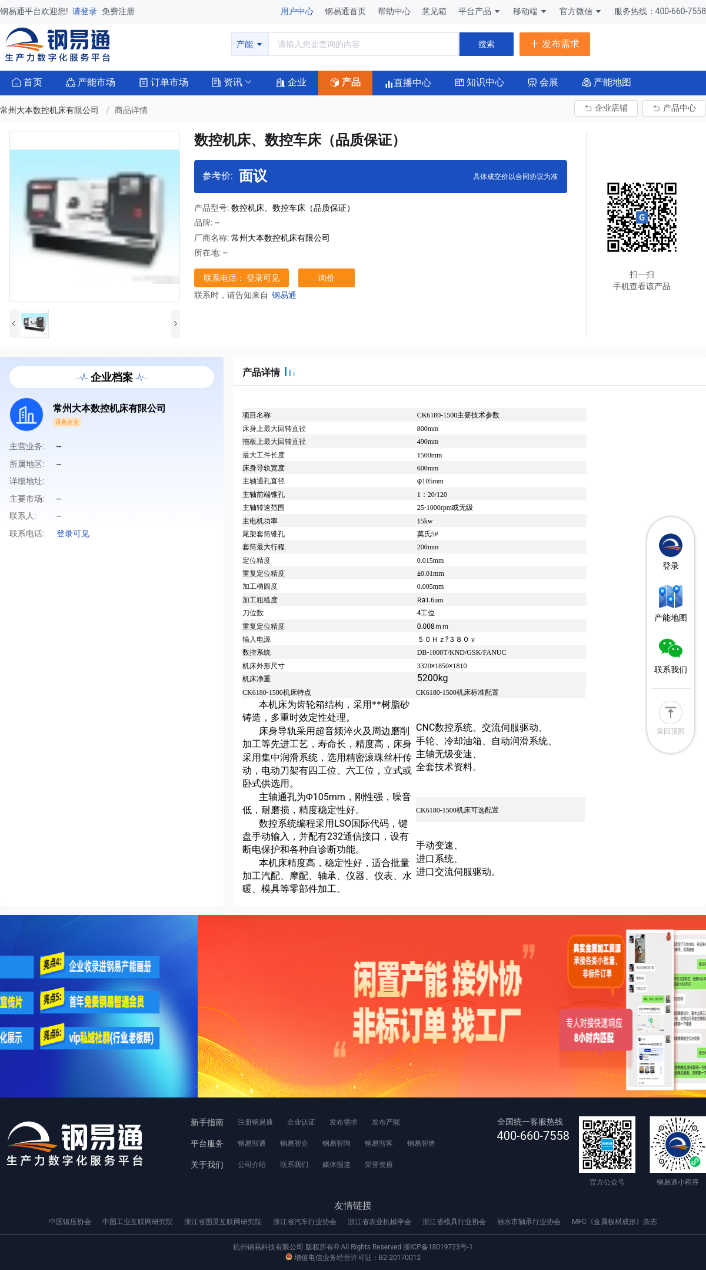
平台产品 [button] (474, 11)
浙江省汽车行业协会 (305, 1222)
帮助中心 (395, 11)
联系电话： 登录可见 (241, 278)
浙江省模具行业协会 (455, 1222)
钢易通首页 (346, 11)
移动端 (530, 11)
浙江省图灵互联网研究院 (224, 1222)
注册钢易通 (255, 1122)
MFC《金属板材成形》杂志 (614, 1222)
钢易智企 (294, 1143)
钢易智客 (379, 1143)
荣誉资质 (379, 1164)
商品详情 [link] (131, 110)
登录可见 (72, 533)
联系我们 (294, 1164)
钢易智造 (421, 1143)
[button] (227, 81)
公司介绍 (252, 1164)
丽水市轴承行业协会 (529, 1222)
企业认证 (301, 1122)
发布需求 (343, 1122)
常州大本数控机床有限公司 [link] (50, 110)
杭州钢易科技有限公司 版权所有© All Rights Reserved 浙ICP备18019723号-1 (353, 1247)
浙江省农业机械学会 (380, 1222)
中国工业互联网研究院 (138, 1222)
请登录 (85, 11)
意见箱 (435, 11)
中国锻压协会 (71, 1222)
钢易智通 (252, 1143)
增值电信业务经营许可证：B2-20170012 (353, 1258)
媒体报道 (336, 1164)
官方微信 (581, 11)
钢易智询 (336, 1143)
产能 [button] (250, 44)
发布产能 (386, 1122)
